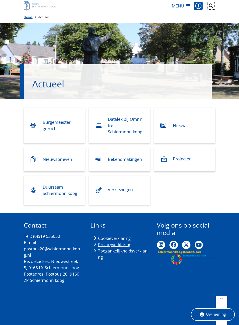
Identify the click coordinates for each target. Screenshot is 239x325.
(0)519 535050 (46, 236)
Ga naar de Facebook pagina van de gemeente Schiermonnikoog (173, 245)
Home (28, 17)
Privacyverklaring (114, 244)
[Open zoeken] (211, 6)
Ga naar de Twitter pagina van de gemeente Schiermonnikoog (186, 245)
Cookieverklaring (114, 238)
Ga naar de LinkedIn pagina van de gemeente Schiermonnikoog (161, 245)
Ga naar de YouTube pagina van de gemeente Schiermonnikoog (199, 245)
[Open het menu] (181, 6)
